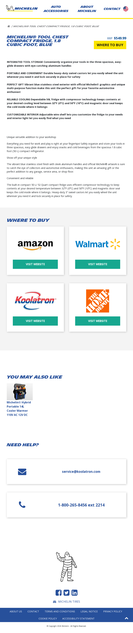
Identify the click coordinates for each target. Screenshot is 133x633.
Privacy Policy (112, 611)
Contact (33, 611)
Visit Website (35, 264)
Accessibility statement (78, 618)
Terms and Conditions (60, 611)
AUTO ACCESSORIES (56, 9)
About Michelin (87, 9)
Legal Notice (89, 611)
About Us (16, 611)
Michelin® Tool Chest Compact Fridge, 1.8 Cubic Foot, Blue (56, 26)
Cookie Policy (48, 618)
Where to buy (110, 45)
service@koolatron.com (81, 471)
